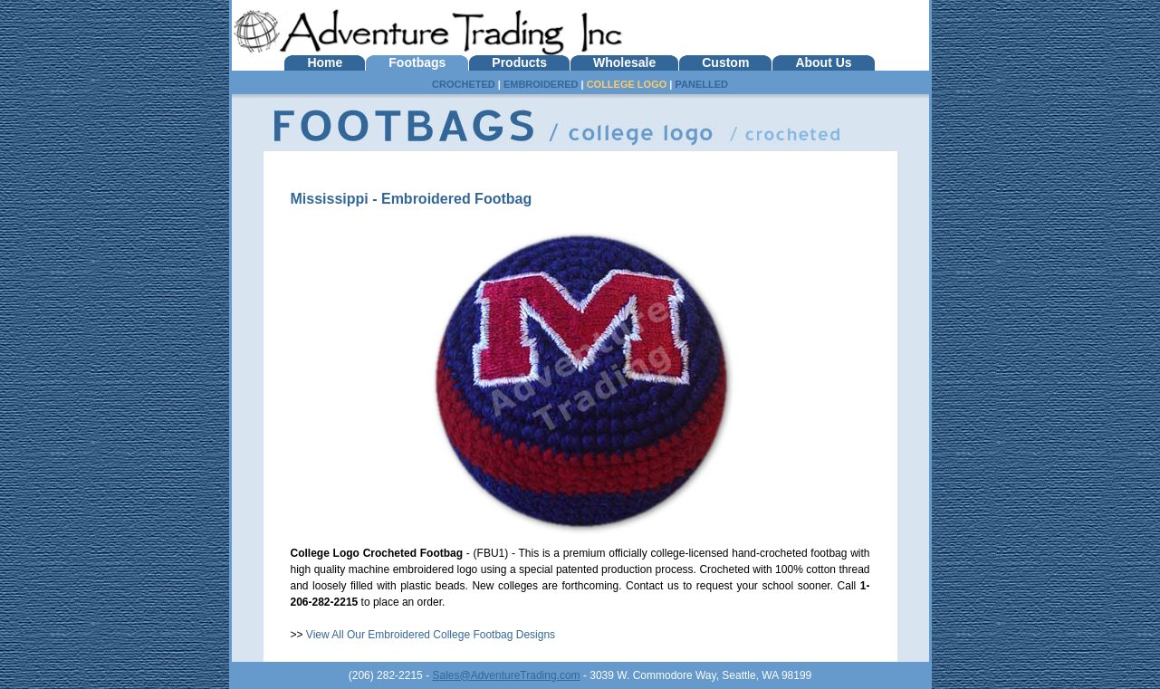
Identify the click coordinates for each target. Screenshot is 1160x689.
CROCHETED (463, 84)
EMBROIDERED (541, 84)
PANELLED (701, 84)
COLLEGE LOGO (627, 84)
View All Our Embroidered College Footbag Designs (430, 634)
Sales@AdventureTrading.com (506, 675)
